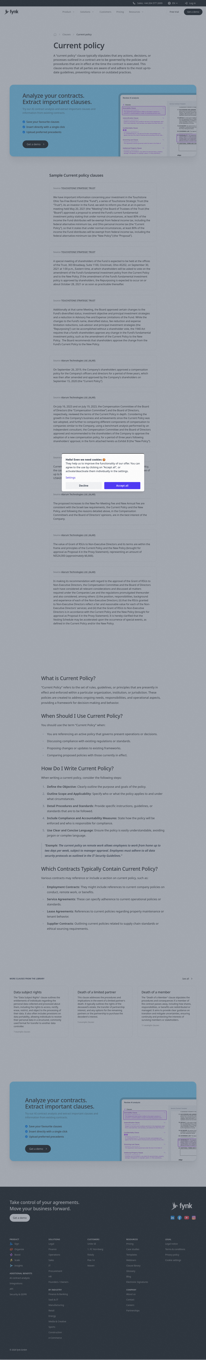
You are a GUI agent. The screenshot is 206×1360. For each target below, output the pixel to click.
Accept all (122, 485)
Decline (83, 485)
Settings (70, 477)
